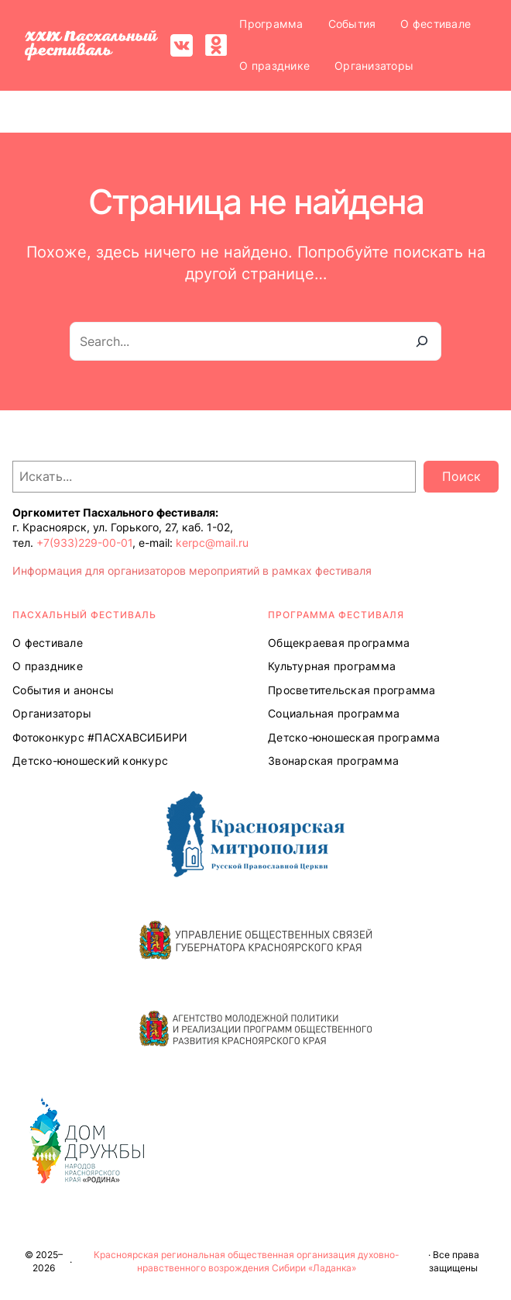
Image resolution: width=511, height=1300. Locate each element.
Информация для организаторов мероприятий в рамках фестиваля (192, 570)
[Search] (421, 341)
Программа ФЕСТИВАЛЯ (336, 615)
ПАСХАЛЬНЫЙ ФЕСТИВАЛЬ (84, 615)
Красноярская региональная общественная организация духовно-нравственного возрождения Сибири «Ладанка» (247, 1261)
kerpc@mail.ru (212, 542)
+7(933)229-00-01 (84, 542)
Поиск (461, 476)
